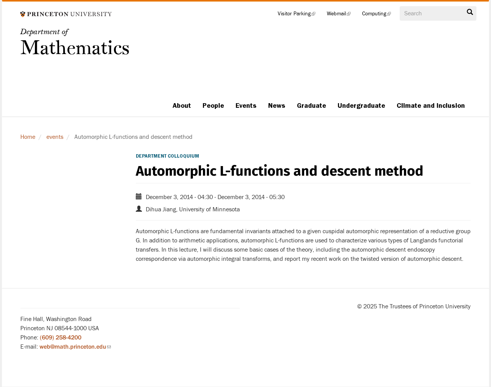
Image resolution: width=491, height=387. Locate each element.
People (213, 105)
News (276, 105)
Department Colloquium (167, 156)
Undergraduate (361, 105)
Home (27, 136)
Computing (379, 15)
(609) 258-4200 (60, 337)
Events (246, 105)
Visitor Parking (299, 15)
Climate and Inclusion (431, 105)
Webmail (341, 15)
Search (470, 12)
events (54, 136)
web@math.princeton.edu (75, 347)
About (182, 105)
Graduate (311, 105)
